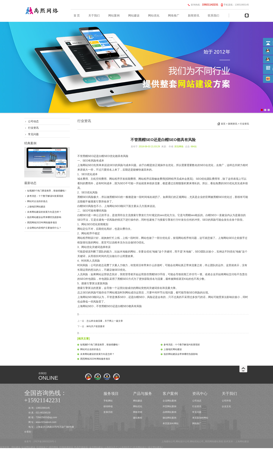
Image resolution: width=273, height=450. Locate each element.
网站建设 (134, 15)
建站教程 (137, 417)
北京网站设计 (140, 447)
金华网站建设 (96, 447)
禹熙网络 (53, 447)
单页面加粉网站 (171, 423)
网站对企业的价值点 (37, 201)
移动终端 (108, 406)
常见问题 (33, 134)
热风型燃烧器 (81, 447)
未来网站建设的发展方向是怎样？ (44, 212)
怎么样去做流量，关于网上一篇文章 (104, 321)
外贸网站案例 (169, 406)
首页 (223, 123)
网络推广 (173, 15)
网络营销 (137, 412)
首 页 (77, 15)
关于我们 (94, 15)
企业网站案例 (169, 400)
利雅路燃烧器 (66, 447)
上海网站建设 (242, 441)
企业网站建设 (28, 447)
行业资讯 (33, 127)
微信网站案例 (169, 417)
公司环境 (226, 400)
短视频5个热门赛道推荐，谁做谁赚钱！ (47, 190)
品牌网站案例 (169, 412)
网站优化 (153, 15)
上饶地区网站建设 (36, 206)
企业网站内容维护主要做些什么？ (44, 228)
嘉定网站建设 (155, 447)
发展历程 (108, 412)
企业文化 (226, 406)
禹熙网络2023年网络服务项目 (42, 222)
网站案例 (114, 15)
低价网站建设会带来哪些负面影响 (44, 217)
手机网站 (108, 400)
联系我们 (213, 15)
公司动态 (33, 121)
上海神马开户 (111, 447)
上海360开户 (125, 447)
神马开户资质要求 (95, 326)
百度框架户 (42, 447)
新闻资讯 (193, 15)
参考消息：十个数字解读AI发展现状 (45, 196)
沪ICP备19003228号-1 (44, 441)
